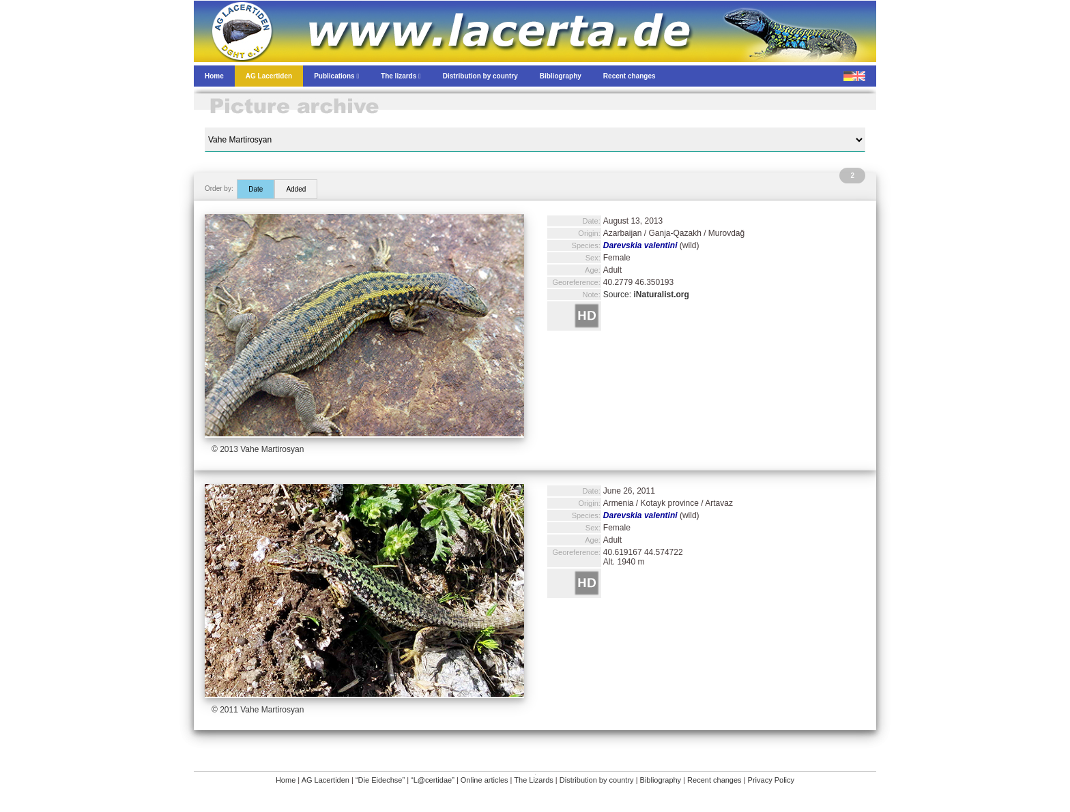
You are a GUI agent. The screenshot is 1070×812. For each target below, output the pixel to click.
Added (296, 189)
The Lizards (533, 780)
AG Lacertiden (325, 780)
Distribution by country (597, 780)
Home (285, 780)
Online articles (484, 780)
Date (255, 189)
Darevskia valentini (640, 245)
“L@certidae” (432, 780)
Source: (646, 294)
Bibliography (661, 780)
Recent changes (714, 780)
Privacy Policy (771, 780)
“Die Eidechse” (380, 780)
